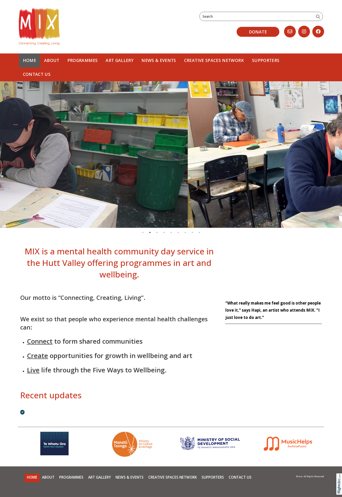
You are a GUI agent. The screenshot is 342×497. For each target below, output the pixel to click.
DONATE (258, 32)
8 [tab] (192, 232)
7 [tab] (185, 232)
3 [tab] (157, 232)
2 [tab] (150, 232)
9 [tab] (199, 232)
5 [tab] (171, 232)
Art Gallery (119, 60)
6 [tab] (178, 232)
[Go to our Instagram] (304, 31)
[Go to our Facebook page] (318, 31)
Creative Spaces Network (214, 60)
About (51, 60)
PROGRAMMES (82, 60)
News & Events (158, 60)
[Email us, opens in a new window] (290, 31)
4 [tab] (164, 232)
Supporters (266, 60)
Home (29, 60)
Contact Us (37, 74)
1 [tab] (142, 232)
